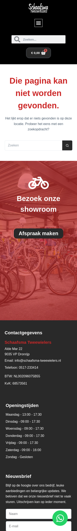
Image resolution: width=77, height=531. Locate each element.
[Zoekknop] (67, 145)
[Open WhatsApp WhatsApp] (60, 518)
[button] (38, 23)
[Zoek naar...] (33, 145)
